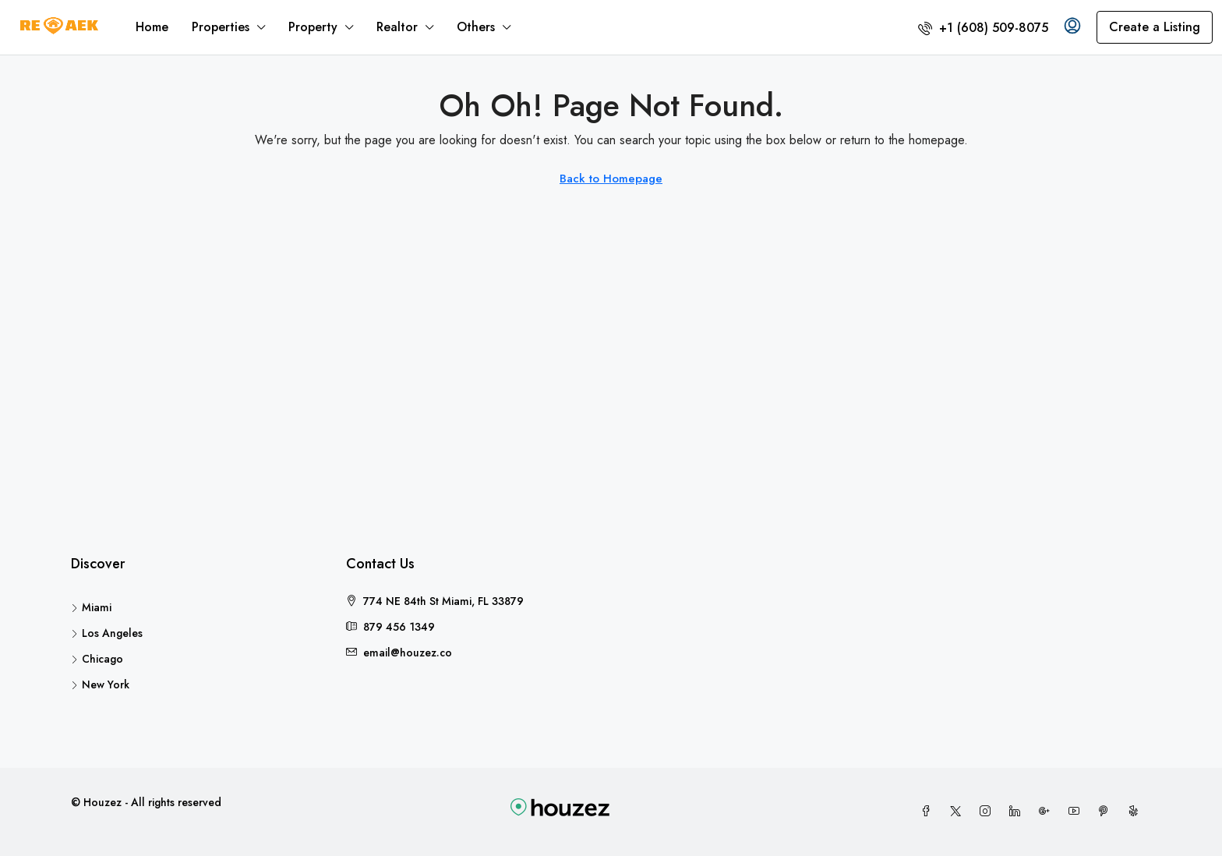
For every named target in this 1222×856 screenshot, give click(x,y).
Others (476, 27)
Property (312, 27)
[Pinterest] (1106, 811)
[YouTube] (1077, 811)
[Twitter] (958, 811)
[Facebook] (929, 811)
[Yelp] (1136, 811)
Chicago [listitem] (97, 659)
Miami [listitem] (91, 607)
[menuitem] (983, 27)
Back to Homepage (611, 178)
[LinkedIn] (1017, 811)
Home (152, 27)
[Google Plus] (1047, 811)
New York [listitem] (100, 684)
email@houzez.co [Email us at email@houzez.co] (407, 652)
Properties (220, 27)
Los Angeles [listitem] (107, 633)
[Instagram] (988, 811)
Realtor (397, 27)
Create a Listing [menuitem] (1154, 27)
